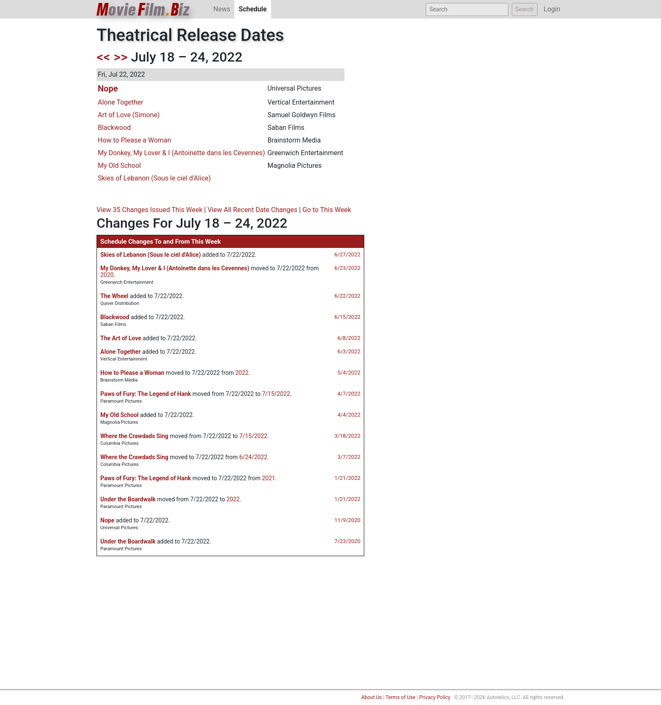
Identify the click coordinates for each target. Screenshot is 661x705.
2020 (106, 275)
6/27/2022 (347, 254)
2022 (241, 372)
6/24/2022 (253, 457)
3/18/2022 (347, 436)
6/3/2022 (348, 351)
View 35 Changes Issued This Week (149, 210)
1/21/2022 (347, 478)
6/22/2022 (347, 296)
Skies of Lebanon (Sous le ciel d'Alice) (154, 178)
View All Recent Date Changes (252, 210)
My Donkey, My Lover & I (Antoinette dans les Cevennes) (181, 153)
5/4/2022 (348, 372)
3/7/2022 (348, 457)
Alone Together (120, 102)
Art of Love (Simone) (129, 115)
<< (103, 57)
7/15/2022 (276, 393)
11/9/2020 (347, 520)
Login (552, 9)
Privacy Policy (434, 697)
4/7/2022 (348, 393)
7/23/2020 (347, 541)
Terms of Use (400, 697)
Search (525, 9)
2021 (268, 478)
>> (121, 57)
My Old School (119, 165)
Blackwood (114, 128)
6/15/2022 (347, 317)
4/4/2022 (348, 415)
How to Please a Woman (134, 140)
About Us (371, 697)
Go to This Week (326, 210)
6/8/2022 (348, 338)
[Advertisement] (330, 626)
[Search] (467, 9)
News (221, 9)
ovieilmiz (143, 9)
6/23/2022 (347, 268)
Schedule (255, 8)
